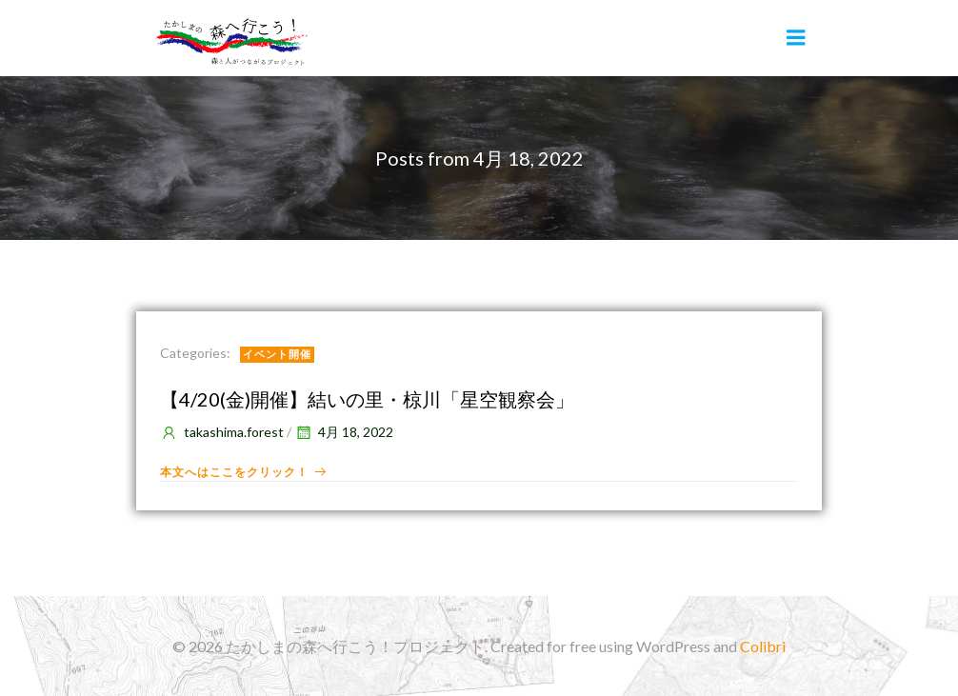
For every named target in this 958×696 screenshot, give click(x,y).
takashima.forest (222, 432)
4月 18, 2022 (343, 432)
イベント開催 (277, 354)
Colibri (763, 646)
